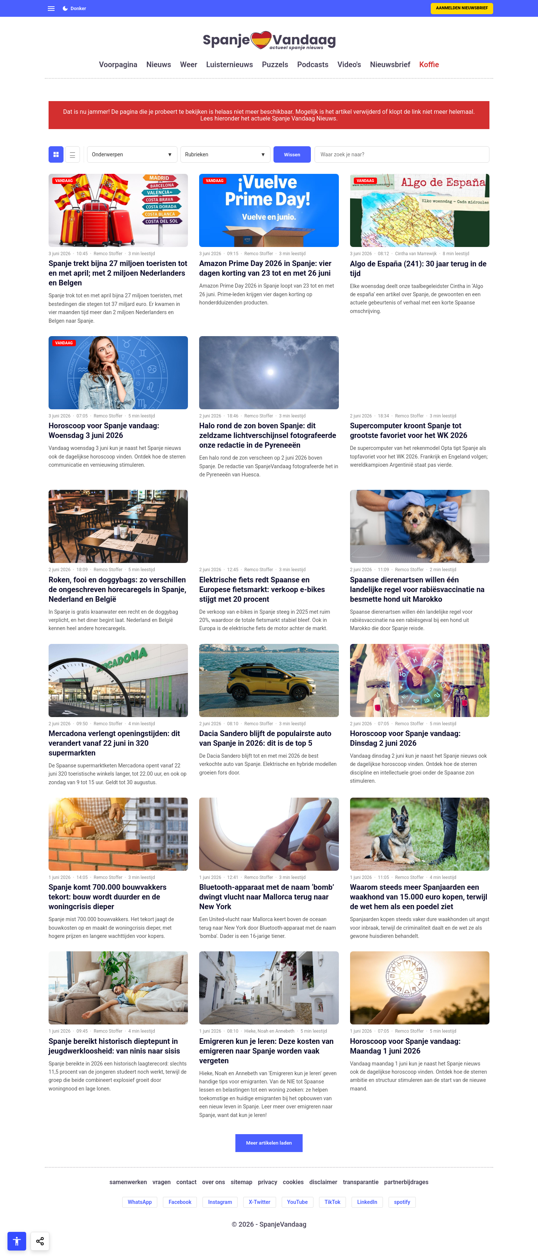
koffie (429, 64)
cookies (293, 1182)
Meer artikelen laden (269, 1143)
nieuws (158, 64)
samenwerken (128, 1182)
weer (188, 64)
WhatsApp (140, 1202)
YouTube (297, 1202)
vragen (161, 1182)
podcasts (313, 64)
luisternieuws (229, 64)
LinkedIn (367, 1202)
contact (186, 1182)
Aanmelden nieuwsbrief (462, 8)
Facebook (179, 1202)
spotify (402, 1202)
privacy (267, 1182)
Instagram (220, 1202)
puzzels (275, 64)
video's (349, 64)
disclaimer (323, 1182)
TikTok (333, 1202)
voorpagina (118, 64)
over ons (213, 1182)
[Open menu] (51, 8)
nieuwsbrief (390, 64)
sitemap (242, 1182)
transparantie (360, 1182)
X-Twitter (259, 1202)
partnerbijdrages (406, 1182)
